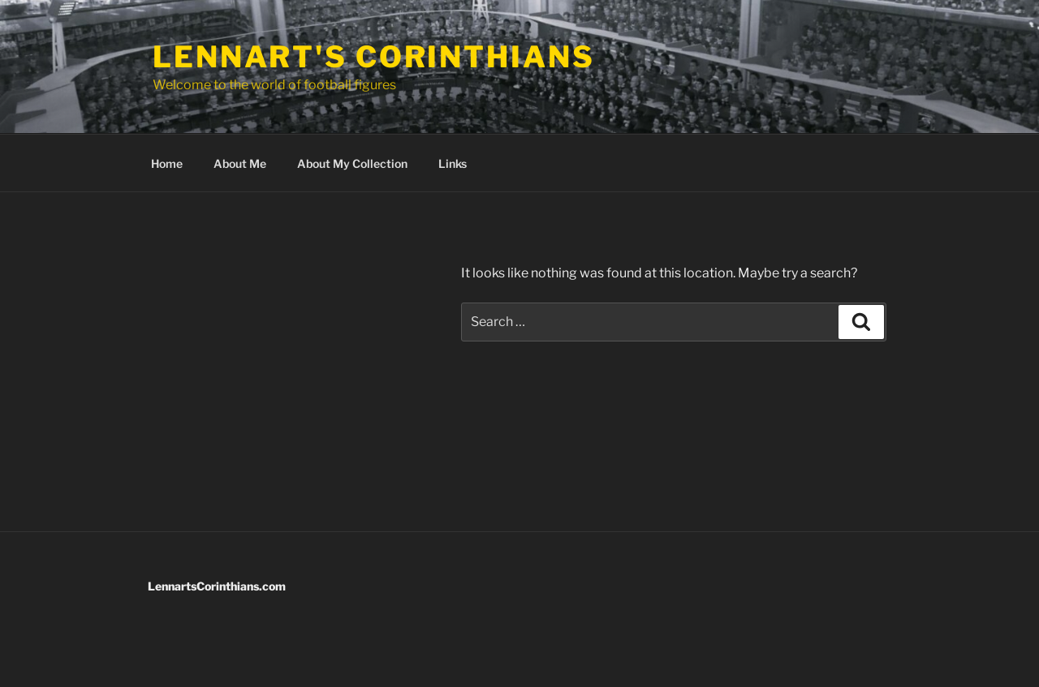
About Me (239, 163)
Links (452, 163)
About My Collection (352, 163)
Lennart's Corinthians (373, 57)
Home (167, 163)
